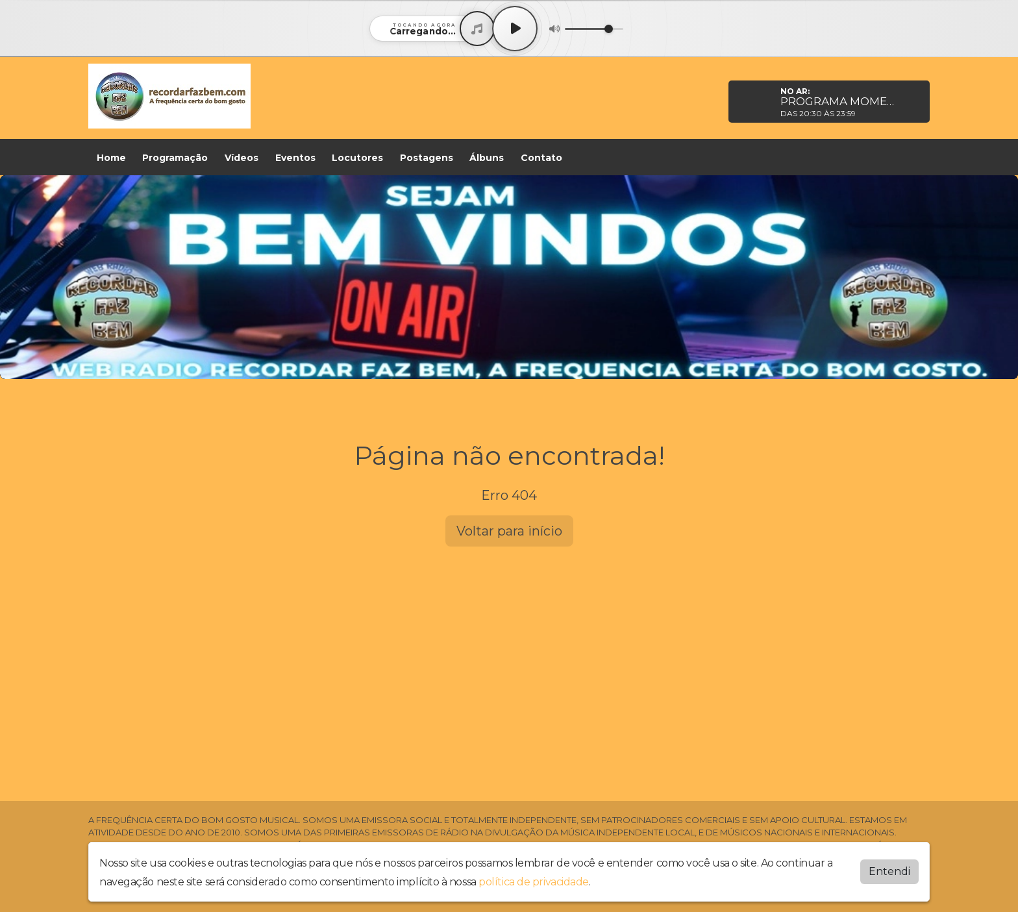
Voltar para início (509, 531)
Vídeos (241, 158)
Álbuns (486, 158)
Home (111, 158)
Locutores (357, 158)
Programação (175, 158)
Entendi (889, 871)
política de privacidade (533, 882)
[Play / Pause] (515, 28)
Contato (541, 158)
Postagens (426, 158)
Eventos (295, 158)
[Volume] (594, 29)
